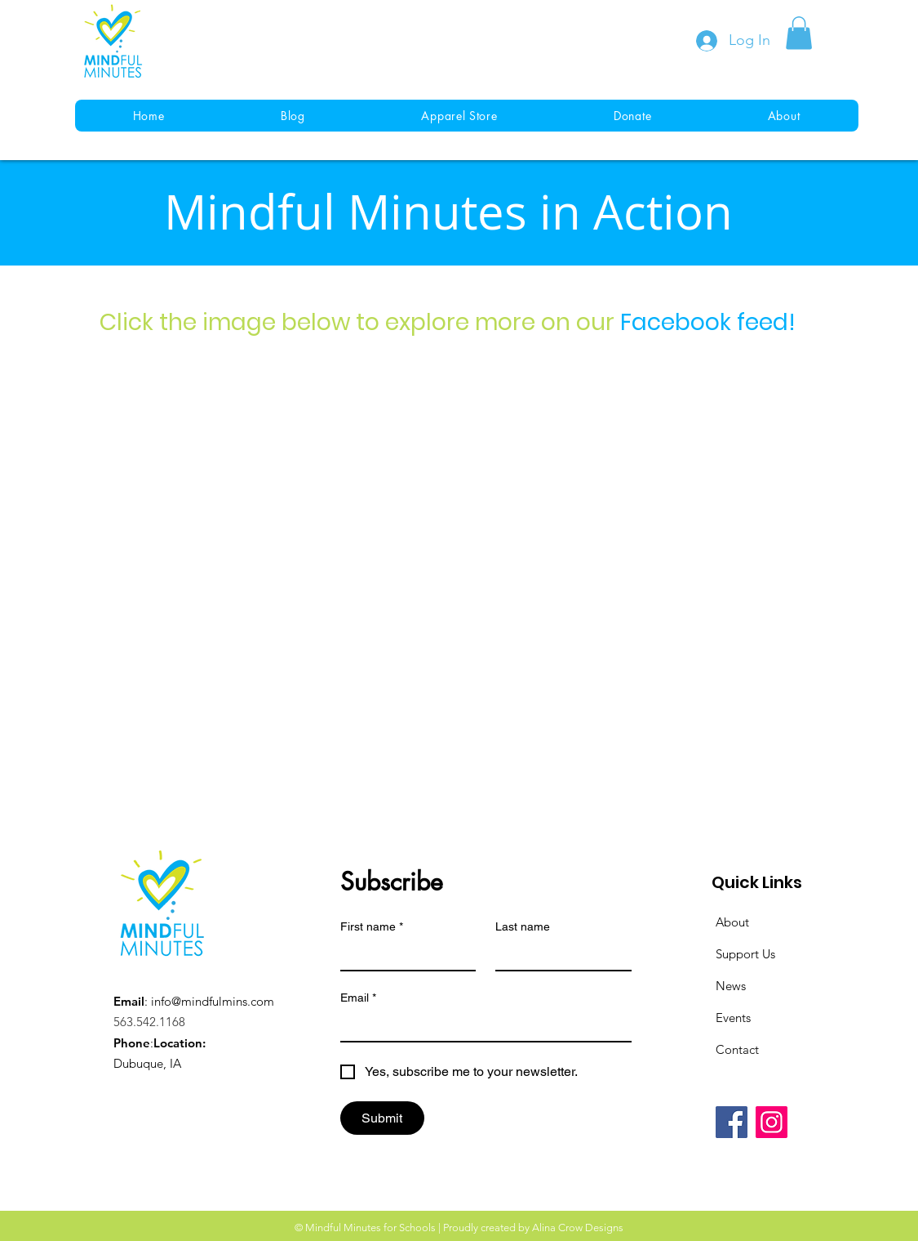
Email (358, 998)
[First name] (403, 955)
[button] (799, 33)
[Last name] (558, 955)
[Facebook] (731, 1122)
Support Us (745, 954)
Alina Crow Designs (577, 1227)
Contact (737, 1049)
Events (733, 1017)
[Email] (481, 1026)
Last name (522, 926)
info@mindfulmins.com (212, 1001)
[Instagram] (771, 1122)
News (731, 985)
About (732, 922)
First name (371, 927)
